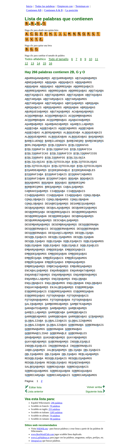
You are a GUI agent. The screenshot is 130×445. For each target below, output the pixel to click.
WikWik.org (42, 420)
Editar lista (33, 379)
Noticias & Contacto (82, 441)
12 (26, 63)
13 (32, 63)
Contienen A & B (53, 10)
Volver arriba (96, 378)
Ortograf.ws (36, 432)
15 (44, 63)
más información (77, 438)
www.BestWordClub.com (42, 426)
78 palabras (55, 397)
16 (50, 63)
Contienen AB (33, 10)
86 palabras (55, 410)
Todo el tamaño (58, 59)
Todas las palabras (45, 6)
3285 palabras (56, 404)
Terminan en (82, 6)
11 (96, 59)
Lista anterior (34, 383)
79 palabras (55, 407)
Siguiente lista (95, 383)
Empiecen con (65, 6)
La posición (71, 10)
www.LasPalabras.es (40, 429)
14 (38, 63)
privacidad (92, 438)
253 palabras (54, 401)
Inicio (29, 6)
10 (90, 59)
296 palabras (56, 394)
